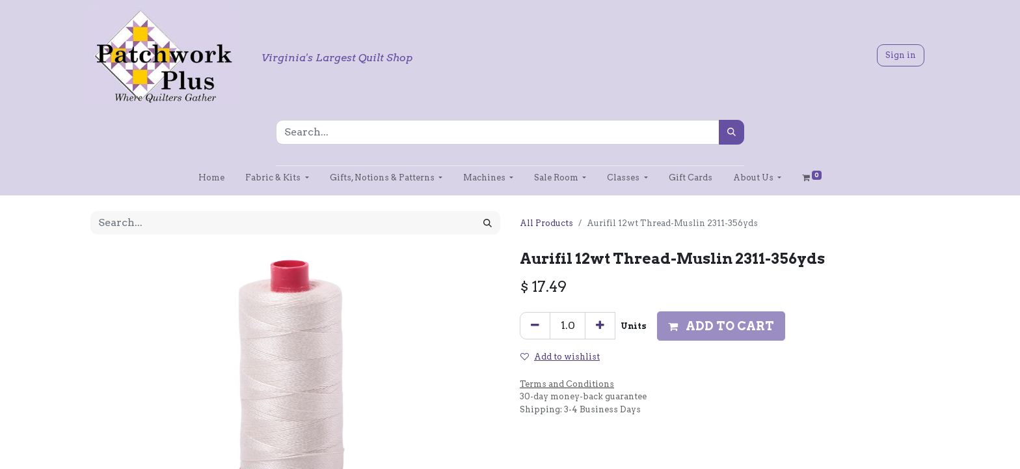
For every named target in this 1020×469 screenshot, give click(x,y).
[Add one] (600, 325)
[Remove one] (535, 325)
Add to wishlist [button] (560, 357)
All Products (546, 223)
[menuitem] (211, 177)
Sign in (900, 55)
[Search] (731, 132)
